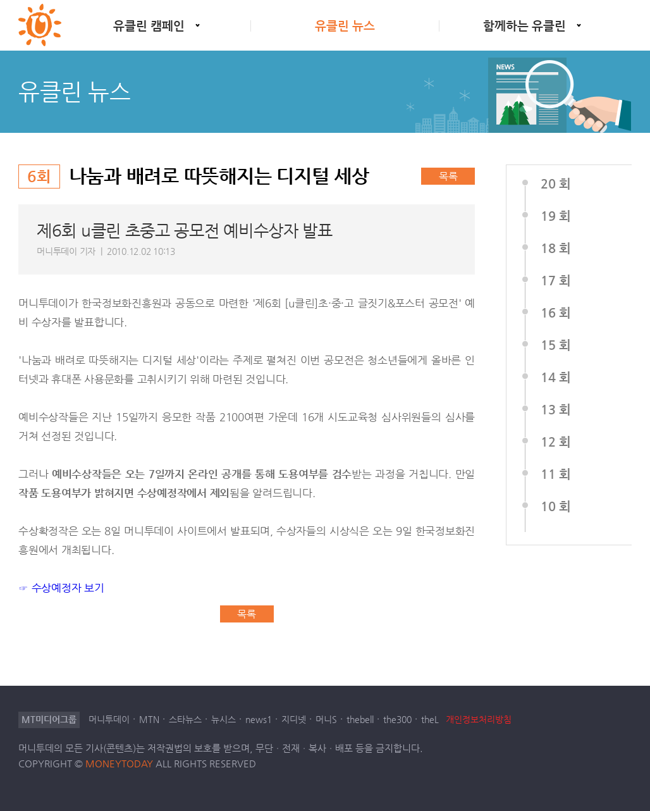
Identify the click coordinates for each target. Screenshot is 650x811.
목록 (448, 176)
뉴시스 (223, 719)
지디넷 (293, 719)
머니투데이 (109, 719)
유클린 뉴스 (345, 25)
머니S (326, 719)
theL (430, 719)
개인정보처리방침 (479, 719)
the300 (397, 719)
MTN (149, 719)
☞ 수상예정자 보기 (61, 587)
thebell (360, 719)
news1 (258, 719)
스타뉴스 (185, 719)
